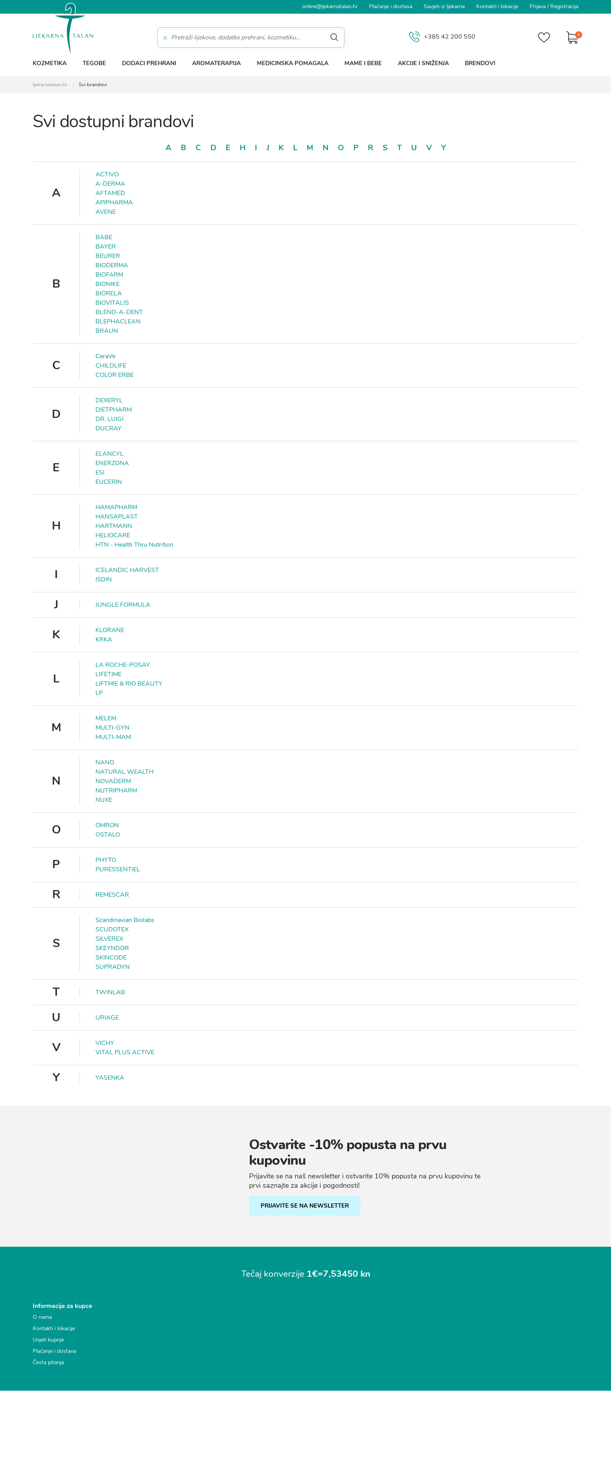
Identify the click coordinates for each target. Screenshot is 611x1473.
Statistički (207, 725)
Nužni (202, 696)
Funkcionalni (211, 710)
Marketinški (209, 739)
